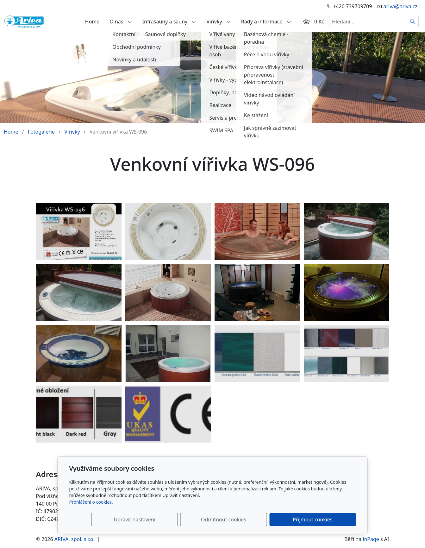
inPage (371, 539)
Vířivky (218, 21)
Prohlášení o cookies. (91, 502)
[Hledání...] (368, 21)
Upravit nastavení (199, 519)
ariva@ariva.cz (400, 6)
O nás (120, 21)
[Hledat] (413, 21)
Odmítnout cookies (262, 519)
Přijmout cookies (325, 519)
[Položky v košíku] (306, 21)
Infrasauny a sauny (169, 21)
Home (92, 21)
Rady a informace (266, 21)
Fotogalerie (41, 131)
